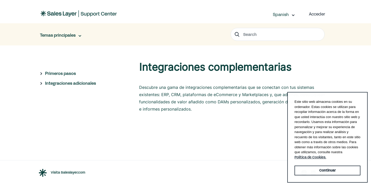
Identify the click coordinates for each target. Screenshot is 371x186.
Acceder (317, 14)
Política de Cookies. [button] (310, 157)
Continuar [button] (327, 170)
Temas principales (58, 35)
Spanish (281, 15)
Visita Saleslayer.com (68, 172)
